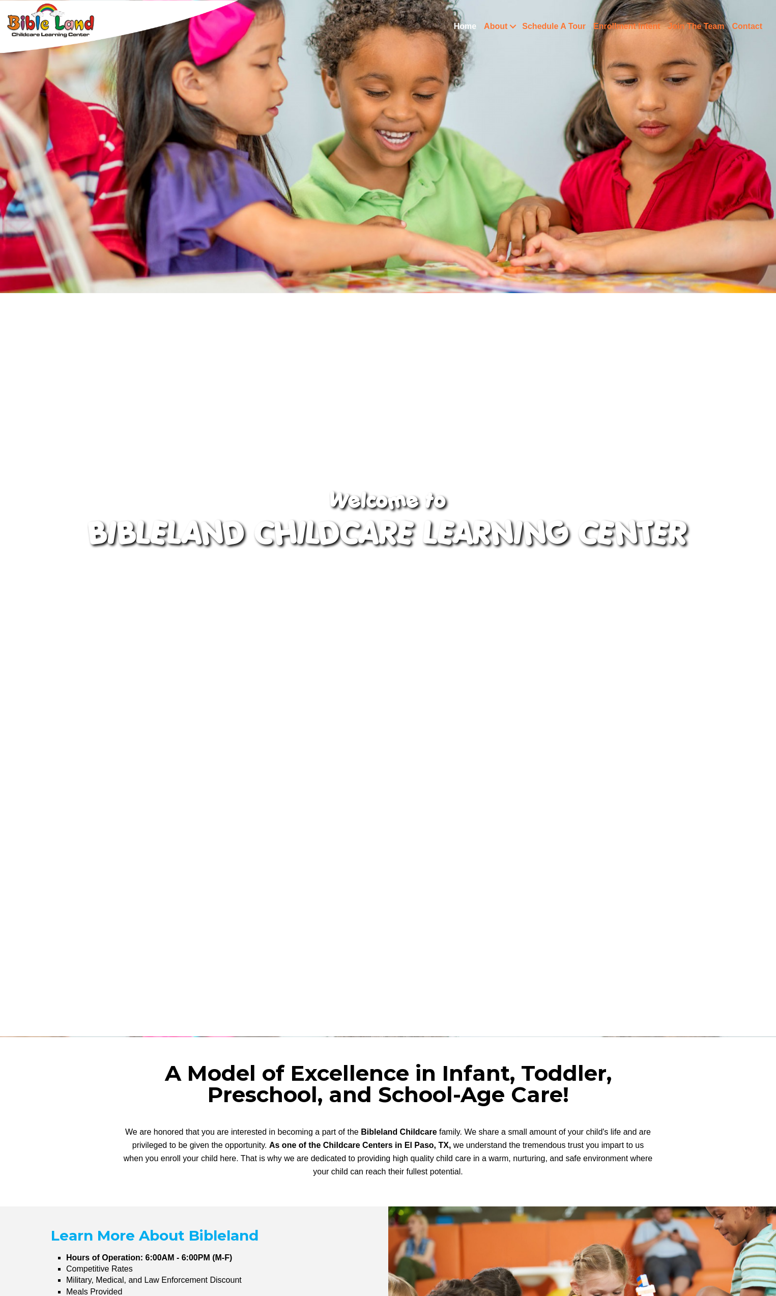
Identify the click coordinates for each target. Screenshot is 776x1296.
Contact (747, 26)
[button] (512, 26)
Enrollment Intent (626, 26)
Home (465, 26)
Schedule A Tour (554, 26)
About (495, 26)
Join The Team (696, 26)
